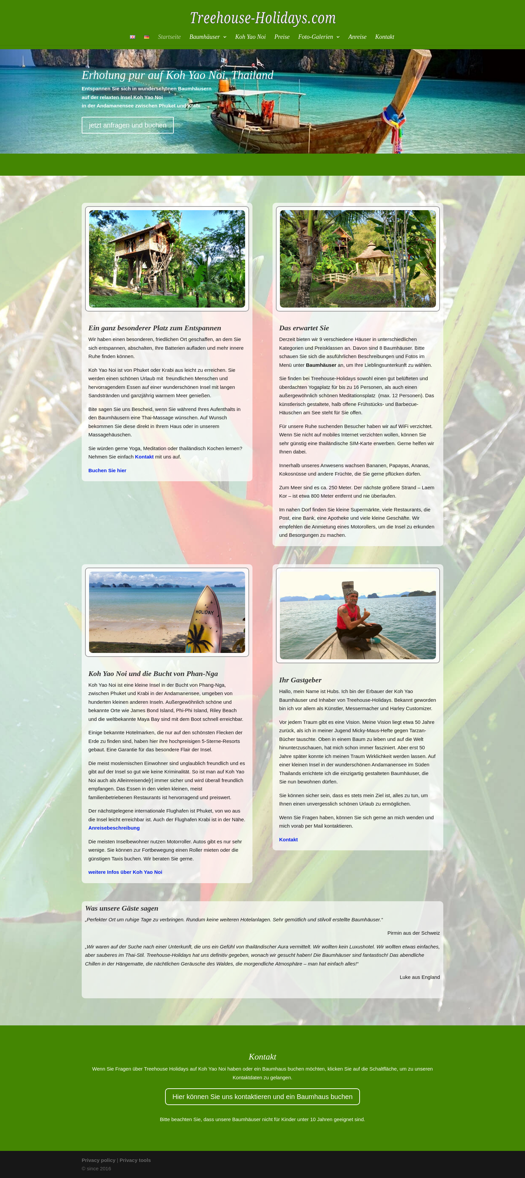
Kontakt (384, 37)
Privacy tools (135, 1160)
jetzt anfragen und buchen (127, 125)
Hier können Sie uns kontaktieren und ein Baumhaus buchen (262, 1096)
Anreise (357, 37)
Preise (282, 37)
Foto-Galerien (315, 37)
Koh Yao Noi (250, 37)
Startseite (169, 37)
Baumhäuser (205, 37)
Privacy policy (99, 1160)
